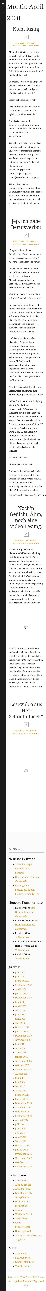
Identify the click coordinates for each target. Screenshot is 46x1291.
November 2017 (23, 1061)
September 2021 (24, 985)
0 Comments (34, 46)
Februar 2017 (22, 1095)
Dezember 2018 (23, 1035)
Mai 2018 (20, 1048)
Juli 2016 (19, 1124)
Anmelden (20, 1253)
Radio (18, 1222)
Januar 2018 (21, 1057)
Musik (18, 1210)
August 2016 (21, 1120)
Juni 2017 (20, 1082)
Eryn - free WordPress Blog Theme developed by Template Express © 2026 (26, 1281)
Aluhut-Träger (23, 1184)
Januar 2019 (21, 1031)
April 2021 (20, 989)
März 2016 (20, 1141)
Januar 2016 (21, 1149)
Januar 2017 (21, 1099)
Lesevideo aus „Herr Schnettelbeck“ (26, 710)
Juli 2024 (19, 976)
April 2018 (20, 1052)
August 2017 (21, 1073)
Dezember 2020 (23, 997)
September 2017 (24, 1069)
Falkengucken (22, 885)
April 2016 (20, 1137)
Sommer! (20, 873)
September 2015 (24, 1166)
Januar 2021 (21, 993)
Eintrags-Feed (22, 1257)
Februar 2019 (22, 1027)
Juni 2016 (20, 1128)
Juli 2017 (19, 1078)
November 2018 (23, 1040)
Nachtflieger (22, 1218)
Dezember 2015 (23, 1154)
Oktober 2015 (22, 1162)
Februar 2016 (22, 1145)
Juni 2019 (20, 1018)
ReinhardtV (31, 43)
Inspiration (21, 1206)
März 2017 (20, 1090)
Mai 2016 (20, 1132)
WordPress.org (23, 1266)
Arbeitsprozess (23, 1189)
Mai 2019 (20, 1023)
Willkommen (22, 937)
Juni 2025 (20, 972)
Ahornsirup (21, 1180)
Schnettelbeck (22, 1227)
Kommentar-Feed (24, 1262)
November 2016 (23, 1107)
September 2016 (24, 1116)
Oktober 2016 (22, 1111)
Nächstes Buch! (23, 1214)
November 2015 (23, 1158)
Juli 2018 (19, 1044)
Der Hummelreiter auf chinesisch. (25, 912)
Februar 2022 (22, 981)
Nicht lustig (26, 29)
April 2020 (20, 1006)
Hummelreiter (23, 1201)
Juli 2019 (19, 1014)
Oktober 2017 (22, 1065)
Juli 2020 (19, 1002)
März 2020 (20, 1010)
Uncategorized (19, 46)
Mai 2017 (20, 1086)
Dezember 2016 (23, 1103)
